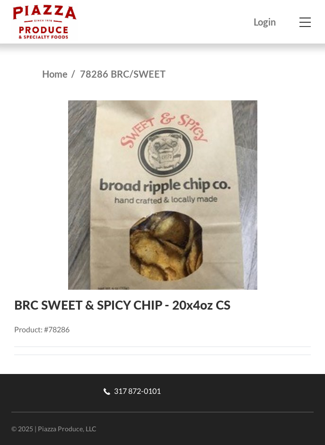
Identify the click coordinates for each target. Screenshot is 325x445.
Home (55, 73)
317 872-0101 (132, 390)
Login (265, 22)
